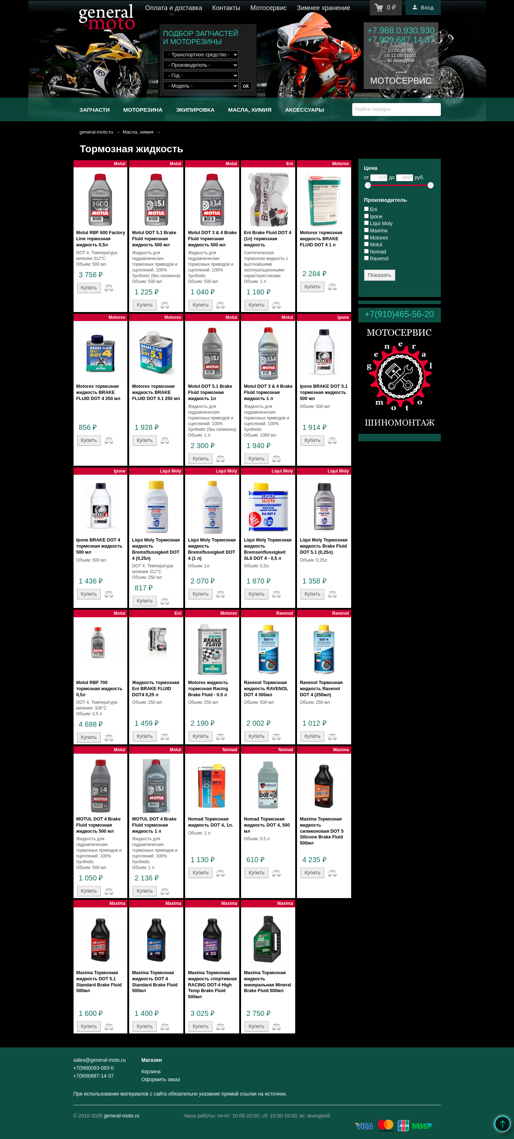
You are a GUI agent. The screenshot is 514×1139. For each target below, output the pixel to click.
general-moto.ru (96, 132)
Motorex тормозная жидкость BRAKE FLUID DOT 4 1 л (321, 238)
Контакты (226, 7)
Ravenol (376, 258)
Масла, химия (250, 110)
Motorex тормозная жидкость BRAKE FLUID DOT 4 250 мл (98, 392)
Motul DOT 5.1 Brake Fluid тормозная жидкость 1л (210, 392)
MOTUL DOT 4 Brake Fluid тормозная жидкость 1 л (154, 825)
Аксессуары (304, 110)
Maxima (376, 230)
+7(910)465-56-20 (399, 314)
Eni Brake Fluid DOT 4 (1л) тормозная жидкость (267, 238)
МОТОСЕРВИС (401, 80)
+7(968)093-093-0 (94, 1068)
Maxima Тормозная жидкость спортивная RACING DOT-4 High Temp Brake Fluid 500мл (212, 984)
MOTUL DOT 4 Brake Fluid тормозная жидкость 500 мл (98, 825)
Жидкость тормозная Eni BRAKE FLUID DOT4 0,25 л (155, 688)
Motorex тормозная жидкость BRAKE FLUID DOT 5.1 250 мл (156, 392)
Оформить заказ (160, 1079)
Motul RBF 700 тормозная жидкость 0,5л (99, 688)
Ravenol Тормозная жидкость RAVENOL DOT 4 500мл (266, 688)
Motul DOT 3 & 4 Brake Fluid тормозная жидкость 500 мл (212, 238)
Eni (370, 209)
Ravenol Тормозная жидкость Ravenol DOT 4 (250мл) (321, 688)
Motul (373, 244)
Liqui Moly (378, 223)
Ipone (373, 216)
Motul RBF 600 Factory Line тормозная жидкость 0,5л (100, 238)
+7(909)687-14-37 (94, 1076)
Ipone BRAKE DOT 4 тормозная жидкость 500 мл (99, 546)
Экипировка (195, 110)
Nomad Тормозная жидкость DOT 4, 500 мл (267, 825)
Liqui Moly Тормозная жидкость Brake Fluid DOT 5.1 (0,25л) (324, 546)
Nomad (375, 252)
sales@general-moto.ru (100, 1060)
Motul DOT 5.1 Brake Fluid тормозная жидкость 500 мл (154, 238)
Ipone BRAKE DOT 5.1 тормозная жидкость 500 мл (324, 392)
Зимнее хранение (323, 7)
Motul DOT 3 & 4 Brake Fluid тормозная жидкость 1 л (268, 392)
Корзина (150, 1071)
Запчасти (95, 110)
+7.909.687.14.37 (401, 40)
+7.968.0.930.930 (401, 30)
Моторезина (142, 110)
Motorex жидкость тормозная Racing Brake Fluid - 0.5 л (208, 688)
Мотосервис (268, 7)
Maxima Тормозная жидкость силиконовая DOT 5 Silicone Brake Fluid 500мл (322, 831)
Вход (422, 7)
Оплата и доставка (173, 7)
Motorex (376, 238)
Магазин (151, 1060)
